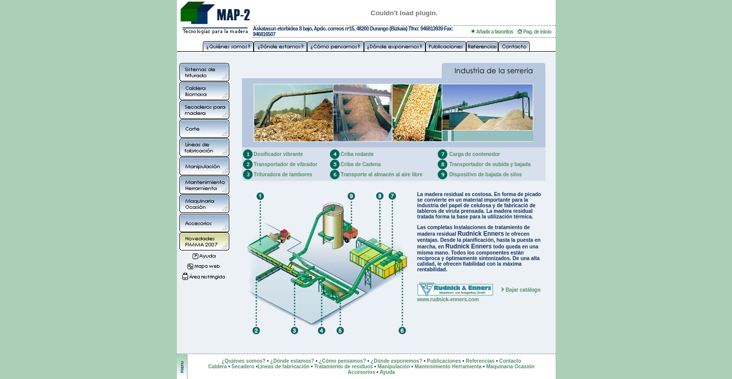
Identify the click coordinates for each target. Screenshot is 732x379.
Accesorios (361, 372)
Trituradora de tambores (283, 174)
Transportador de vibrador (285, 164)
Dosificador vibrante (278, 154)
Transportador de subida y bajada (490, 164)
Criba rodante (357, 154)
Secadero (242, 366)
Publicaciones (444, 361)
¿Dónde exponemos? (396, 361)
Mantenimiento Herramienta (448, 366)
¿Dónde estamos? (292, 361)
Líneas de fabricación (284, 366)
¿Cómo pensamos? (342, 361)
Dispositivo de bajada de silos (485, 174)
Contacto (510, 361)
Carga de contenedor (474, 154)
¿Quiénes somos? (244, 361)
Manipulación (394, 366)
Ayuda (387, 372)
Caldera (218, 366)
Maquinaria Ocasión (510, 366)
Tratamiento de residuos (343, 366)
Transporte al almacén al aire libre (381, 174)
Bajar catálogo (523, 290)
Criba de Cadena (361, 164)
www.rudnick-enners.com (448, 299)
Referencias (480, 361)
